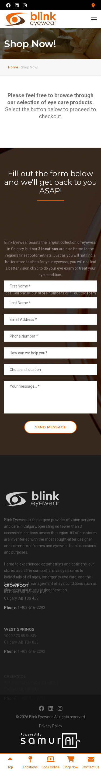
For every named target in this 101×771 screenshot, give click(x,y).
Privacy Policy (50, 726)
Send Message (50, 427)
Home (13, 67)
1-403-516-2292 (31, 614)
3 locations (48, 271)
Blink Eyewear (41, 717)
